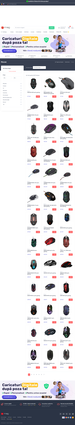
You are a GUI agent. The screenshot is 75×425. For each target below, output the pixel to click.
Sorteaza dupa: (29, 67)
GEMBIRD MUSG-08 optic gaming (33, 116)
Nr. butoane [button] (5, 95)
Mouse (28, 91)
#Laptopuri (45, 55)
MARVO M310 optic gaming (50, 295)
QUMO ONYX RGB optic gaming (65, 161)
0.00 (72, 27)
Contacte (51, 32)
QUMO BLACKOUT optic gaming (49, 319)
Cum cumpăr (19, 32)
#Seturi (8, 55)
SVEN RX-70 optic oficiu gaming (49, 138)
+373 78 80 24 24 (11, 4)
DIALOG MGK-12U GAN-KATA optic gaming (66, 138)
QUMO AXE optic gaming (65, 295)
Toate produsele (12, 71)
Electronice (67, 62)
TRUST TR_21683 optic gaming (65, 251)
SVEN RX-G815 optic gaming (33, 92)
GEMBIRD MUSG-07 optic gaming (32, 206)
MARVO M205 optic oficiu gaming (49, 251)
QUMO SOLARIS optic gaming (32, 161)
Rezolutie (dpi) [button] (6, 99)
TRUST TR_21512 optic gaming (65, 116)
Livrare (32, 32)
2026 (13, 422)
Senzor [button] (4, 102)
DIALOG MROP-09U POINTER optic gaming (49, 93)
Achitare (26, 32)
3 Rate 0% (58, 32)
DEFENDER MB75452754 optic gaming (65, 206)
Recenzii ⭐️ (66, 32)
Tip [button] (3, 104)
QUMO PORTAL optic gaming (33, 295)
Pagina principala (59, 62)
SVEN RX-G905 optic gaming (64, 274)
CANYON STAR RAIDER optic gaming (49, 228)
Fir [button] (3, 88)
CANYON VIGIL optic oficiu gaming (33, 319)
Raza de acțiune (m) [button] (7, 97)
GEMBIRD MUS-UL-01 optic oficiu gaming (50, 161)
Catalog (3, 32)
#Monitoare (69, 55)
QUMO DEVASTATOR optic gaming (33, 274)
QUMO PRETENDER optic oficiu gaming (49, 364)
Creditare (38, 32)
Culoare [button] (4, 86)
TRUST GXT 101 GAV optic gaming (33, 138)
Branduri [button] (5, 83)
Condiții (45, 32)
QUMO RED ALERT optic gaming (65, 341)
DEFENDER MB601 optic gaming (32, 228)
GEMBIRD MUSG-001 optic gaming (33, 183)
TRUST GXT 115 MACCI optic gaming (66, 364)
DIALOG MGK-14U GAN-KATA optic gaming (50, 206)
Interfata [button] (5, 92)
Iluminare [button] (5, 90)
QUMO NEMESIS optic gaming (48, 116)
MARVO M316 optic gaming (66, 227)
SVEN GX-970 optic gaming (50, 340)
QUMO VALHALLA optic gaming (65, 319)
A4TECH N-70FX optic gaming (65, 93)
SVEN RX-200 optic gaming (50, 273)
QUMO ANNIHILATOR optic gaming (33, 364)
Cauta (51, 27)
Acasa (12, 32)
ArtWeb (21, 422)
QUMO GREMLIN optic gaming (32, 251)
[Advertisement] (37, 15)
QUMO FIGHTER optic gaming (32, 341)
